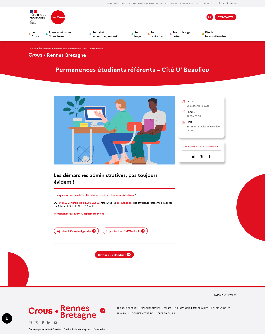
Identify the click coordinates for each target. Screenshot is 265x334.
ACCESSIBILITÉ (204, 3)
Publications (182, 307)
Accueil (32, 48)
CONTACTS (225, 17)
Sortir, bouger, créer (182, 34)
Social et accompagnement (104, 34)
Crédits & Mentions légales (77, 329)
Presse (167, 307)
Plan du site (99, 329)
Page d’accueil (166, 313)
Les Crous (123, 313)
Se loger (137, 34)
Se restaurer (157, 34)
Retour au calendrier (114, 255)
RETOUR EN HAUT (223, 294)
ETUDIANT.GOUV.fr (154, 3)
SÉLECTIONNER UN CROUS (118, 3)
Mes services (200, 307)
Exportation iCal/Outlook (125, 231)
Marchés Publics (150, 307)
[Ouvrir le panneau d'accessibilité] (7, 318)
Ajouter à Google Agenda (76, 231)
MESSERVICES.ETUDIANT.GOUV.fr (179, 3)
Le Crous (36, 34)
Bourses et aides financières (60, 34)
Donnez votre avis (143, 313)
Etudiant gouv (220, 307)
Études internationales (215, 34)
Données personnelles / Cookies (45, 329)
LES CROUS (138, 3)
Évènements (45, 48)
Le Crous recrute (127, 307)
